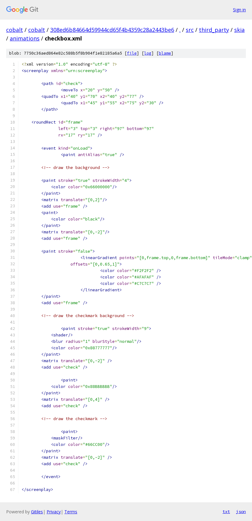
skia (239, 29)
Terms (70, 512)
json (241, 511)
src (190, 29)
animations (25, 38)
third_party (214, 29)
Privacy (54, 512)
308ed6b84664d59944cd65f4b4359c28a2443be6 (112, 29)
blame (165, 53)
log (147, 53)
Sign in (239, 10)
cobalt (14, 29)
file (132, 53)
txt (226, 511)
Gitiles (37, 512)
